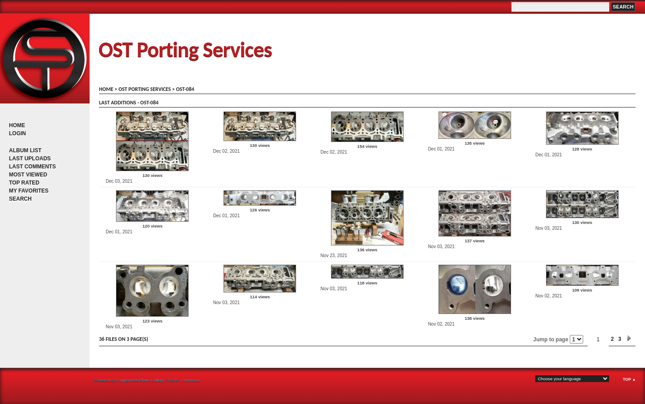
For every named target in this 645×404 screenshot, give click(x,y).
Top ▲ (629, 379)
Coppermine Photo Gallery (139, 380)
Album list (25, 150)
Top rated (24, 183)
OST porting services (144, 89)
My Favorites (28, 191)
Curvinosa (190, 380)
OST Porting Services (185, 49)
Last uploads (30, 158)
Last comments (32, 166)
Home (17, 125)
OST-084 (185, 89)
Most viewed (28, 175)
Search (20, 199)
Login (17, 133)
